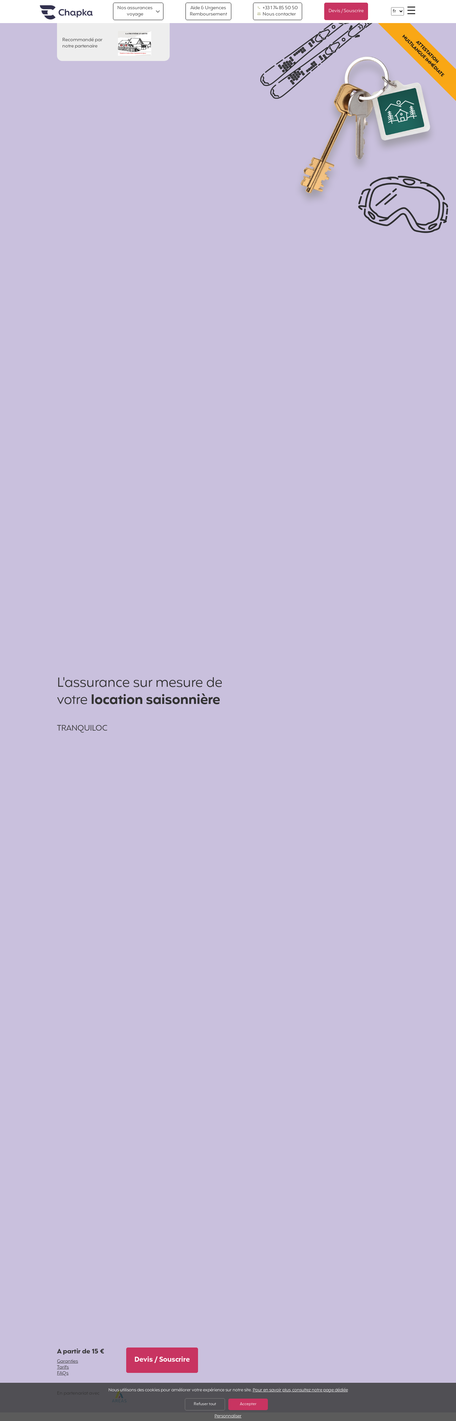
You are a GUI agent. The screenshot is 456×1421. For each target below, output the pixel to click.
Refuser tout (205, 1404)
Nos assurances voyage (135, 11)
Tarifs (63, 1367)
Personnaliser (228, 1416)
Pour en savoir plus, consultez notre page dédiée (300, 1390)
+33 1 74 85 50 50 (277, 8)
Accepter (248, 1404)
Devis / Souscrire (346, 11)
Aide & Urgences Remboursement (208, 11)
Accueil (66, 12)
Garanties (67, 1361)
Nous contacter (276, 14)
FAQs (63, 1373)
